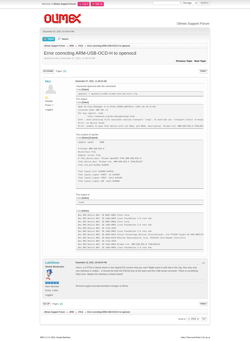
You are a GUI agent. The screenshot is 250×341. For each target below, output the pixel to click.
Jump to (181, 319)
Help (183, 337)
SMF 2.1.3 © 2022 (47, 337)
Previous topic (184, 61)
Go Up (46, 304)
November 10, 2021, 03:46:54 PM (91, 262)
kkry (48, 81)
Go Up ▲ (206, 337)
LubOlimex (52, 262)
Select (85, 89)
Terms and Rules (194, 337)
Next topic (200, 61)
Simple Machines (63, 337)
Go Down (48, 71)
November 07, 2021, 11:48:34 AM (91, 81)
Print (203, 71)
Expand (93, 138)
